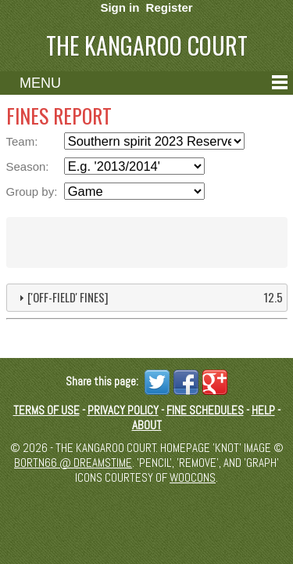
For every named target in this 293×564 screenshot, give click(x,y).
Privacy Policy (123, 410)
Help (263, 410)
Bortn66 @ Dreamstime (73, 462)
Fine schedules (205, 410)
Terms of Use (46, 410)
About (147, 425)
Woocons (193, 477)
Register (169, 7)
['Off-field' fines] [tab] (149, 297)
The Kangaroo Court (147, 45)
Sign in (119, 7)
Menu (40, 83)
